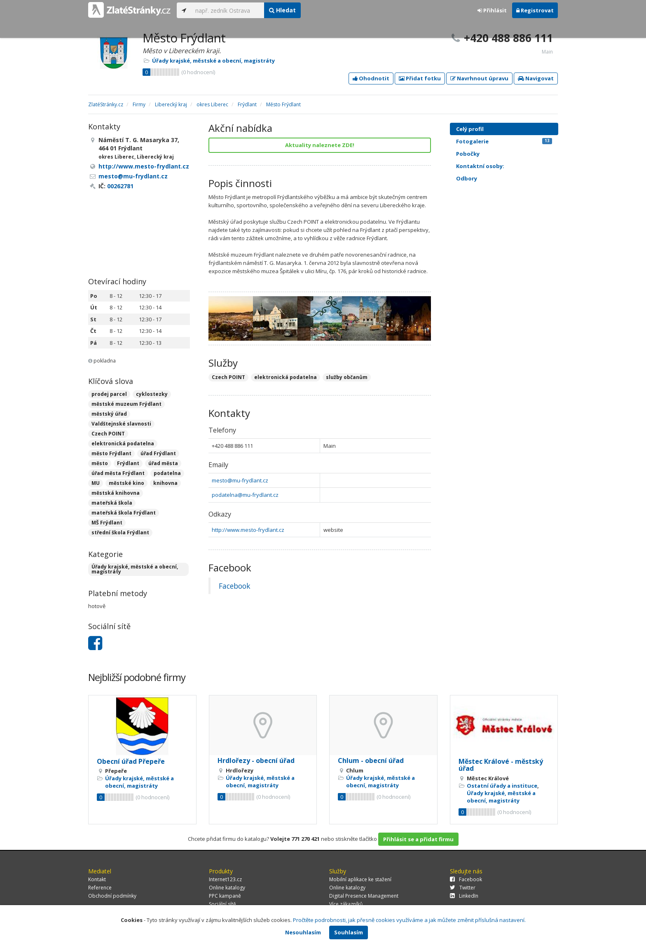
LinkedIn (464, 895)
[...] (227, 10)
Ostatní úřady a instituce (502, 785)
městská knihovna (115, 492)
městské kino (126, 483)
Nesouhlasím (303, 932)
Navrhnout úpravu (479, 78)
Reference (100, 887)
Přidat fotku (420, 78)
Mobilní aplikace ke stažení (360, 879)
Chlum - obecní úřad (371, 760)
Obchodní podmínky (112, 895)
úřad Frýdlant (158, 453)
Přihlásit (492, 10)
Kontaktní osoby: (480, 166)
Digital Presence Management (363, 895)
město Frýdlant (111, 453)
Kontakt (97, 879)
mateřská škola (111, 502)
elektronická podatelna (122, 443)
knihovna (165, 483)
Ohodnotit (371, 78)
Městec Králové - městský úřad (501, 765)
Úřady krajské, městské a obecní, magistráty (213, 60)
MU (95, 483)
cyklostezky (152, 394)
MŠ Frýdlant (106, 522)
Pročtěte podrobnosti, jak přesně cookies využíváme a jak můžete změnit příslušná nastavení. (409, 920)
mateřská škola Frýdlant (123, 512)
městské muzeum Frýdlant (126, 403)
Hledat (282, 10)
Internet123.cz (225, 879)
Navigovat (536, 78)
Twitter (462, 887)
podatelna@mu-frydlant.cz (245, 494)
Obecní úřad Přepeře (131, 761)
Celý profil (470, 129)
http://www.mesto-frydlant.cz (248, 529)
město (99, 463)
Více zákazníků (346, 904)
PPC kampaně (225, 895)
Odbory (466, 178)
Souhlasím (348, 932)
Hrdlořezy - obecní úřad (256, 760)
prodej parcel (109, 394)
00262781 (120, 186)
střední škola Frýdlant (120, 532)
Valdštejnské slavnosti (121, 423)
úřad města (163, 463)
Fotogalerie (504, 141)
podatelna (167, 473)
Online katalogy (227, 887)
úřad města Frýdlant (118, 473)
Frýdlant (128, 463)
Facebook (234, 586)
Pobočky (468, 153)
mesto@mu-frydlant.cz (240, 480)
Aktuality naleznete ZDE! (319, 145)
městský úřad (109, 413)
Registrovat (535, 10)
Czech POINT (108, 433)
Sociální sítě (222, 904)
